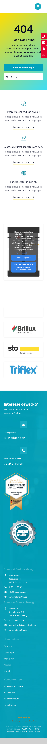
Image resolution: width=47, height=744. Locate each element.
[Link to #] (38, 6)
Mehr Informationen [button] (23, 254)
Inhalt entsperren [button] (24, 259)
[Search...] (23, 76)
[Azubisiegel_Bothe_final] (22, 515)
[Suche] (7, 76)
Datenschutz (33, 729)
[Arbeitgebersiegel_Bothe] (16, 473)
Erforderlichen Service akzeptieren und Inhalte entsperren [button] (23, 269)
